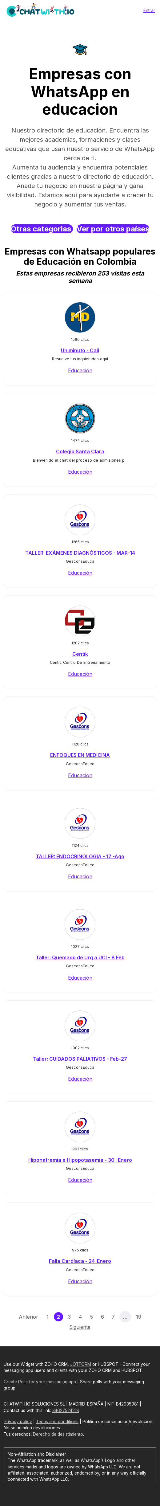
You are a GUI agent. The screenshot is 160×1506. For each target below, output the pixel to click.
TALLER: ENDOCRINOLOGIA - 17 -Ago (80, 856)
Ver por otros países (113, 228)
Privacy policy (18, 1421)
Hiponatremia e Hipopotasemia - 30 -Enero (80, 1160)
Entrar (149, 10)
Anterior (28, 1317)
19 (138, 1317)
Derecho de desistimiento (58, 1434)
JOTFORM (80, 1364)
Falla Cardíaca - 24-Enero (80, 1261)
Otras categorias (42, 228)
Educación (80, 370)
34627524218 (65, 1410)
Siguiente (79, 1327)
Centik (80, 654)
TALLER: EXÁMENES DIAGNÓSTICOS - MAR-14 (80, 553)
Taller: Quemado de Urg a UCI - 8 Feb (80, 957)
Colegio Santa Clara (80, 451)
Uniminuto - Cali (80, 350)
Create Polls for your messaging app (40, 1381)
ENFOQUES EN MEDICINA (80, 755)
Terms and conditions (57, 1421)
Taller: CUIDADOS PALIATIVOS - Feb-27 (80, 1059)
